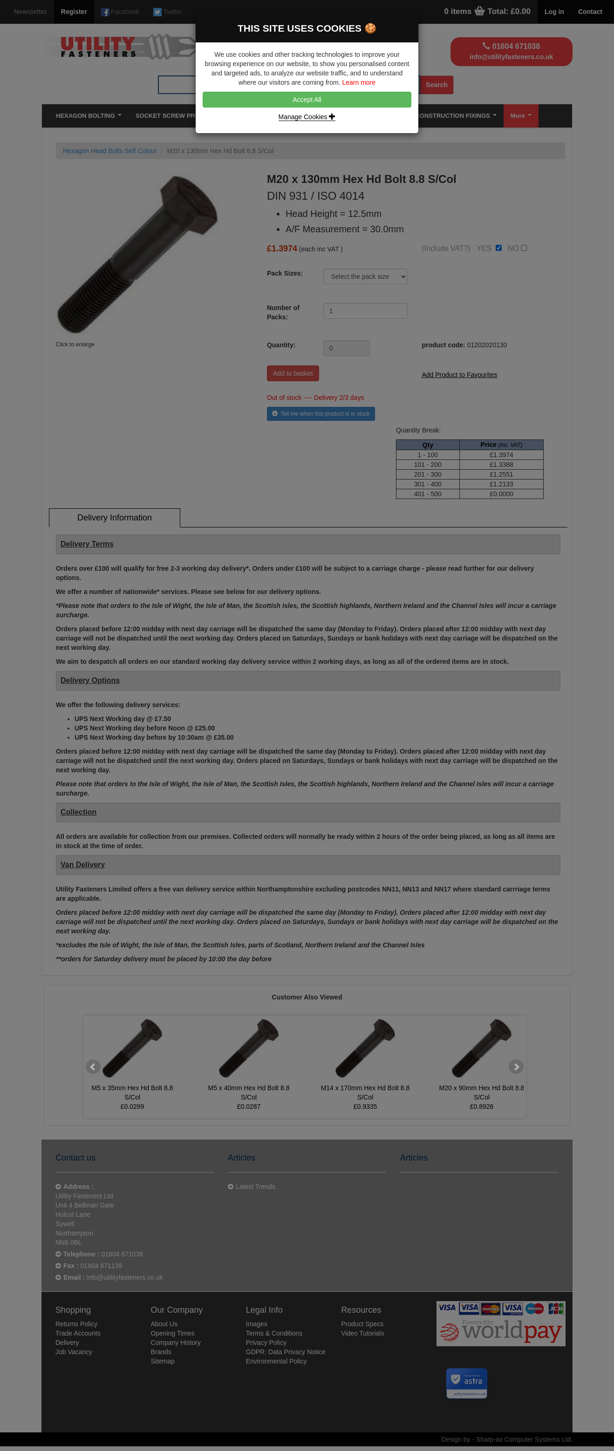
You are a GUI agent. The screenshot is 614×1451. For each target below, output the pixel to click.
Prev (93, 1067)
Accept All (307, 99)
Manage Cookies (307, 117)
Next (516, 1067)
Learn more (358, 82)
